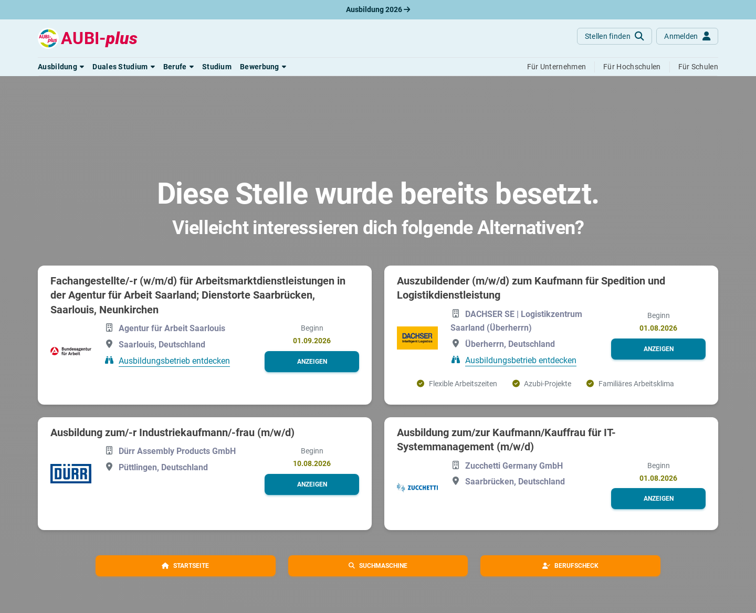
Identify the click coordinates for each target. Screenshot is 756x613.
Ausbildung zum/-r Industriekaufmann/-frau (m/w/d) (172, 432)
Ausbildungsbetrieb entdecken (174, 361)
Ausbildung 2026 (378, 9)
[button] (61, 66)
